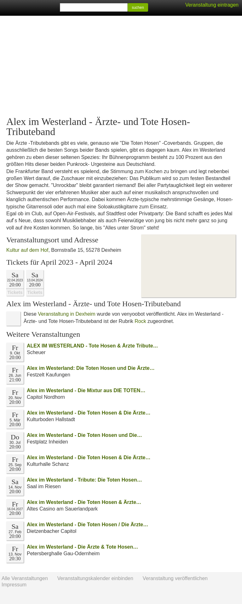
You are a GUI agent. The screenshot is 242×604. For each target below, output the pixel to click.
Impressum (14, 584)
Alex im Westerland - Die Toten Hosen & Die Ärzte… (88, 412)
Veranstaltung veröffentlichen (175, 578)
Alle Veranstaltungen (25, 578)
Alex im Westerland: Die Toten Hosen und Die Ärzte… (91, 368)
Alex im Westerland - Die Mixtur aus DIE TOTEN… (86, 390)
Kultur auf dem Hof (27, 250)
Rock (140, 321)
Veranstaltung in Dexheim (66, 314)
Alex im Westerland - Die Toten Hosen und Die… (84, 435)
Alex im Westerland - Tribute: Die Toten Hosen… (84, 480)
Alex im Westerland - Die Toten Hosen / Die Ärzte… (87, 524)
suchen (138, 7)
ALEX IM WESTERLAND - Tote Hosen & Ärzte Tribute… (92, 345)
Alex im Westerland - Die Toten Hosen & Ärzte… (84, 502)
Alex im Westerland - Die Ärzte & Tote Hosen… (82, 547)
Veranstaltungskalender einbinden (95, 578)
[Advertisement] (121, 66)
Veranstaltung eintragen (212, 5)
